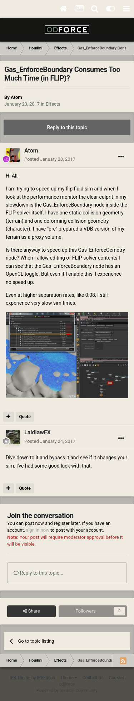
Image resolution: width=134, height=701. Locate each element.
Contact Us (93, 677)
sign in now (37, 530)
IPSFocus (46, 677)
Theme (68, 677)
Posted (49, 159)
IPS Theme (20, 677)
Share (31, 611)
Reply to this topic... (38, 573)
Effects (53, 104)
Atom (16, 97)
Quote (24, 416)
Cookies (116, 677)
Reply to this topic (67, 127)
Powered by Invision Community (67, 690)
